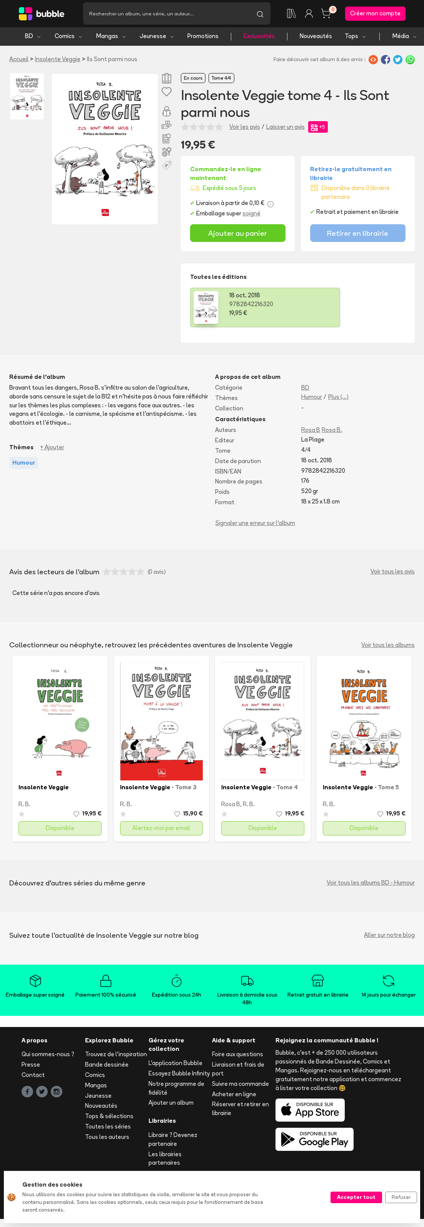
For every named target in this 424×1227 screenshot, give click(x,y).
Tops (356, 37)
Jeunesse (157, 37)
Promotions (203, 37)
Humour (311, 398)
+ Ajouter (52, 448)
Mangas (111, 37)
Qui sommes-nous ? (48, 1055)
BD (33, 37)
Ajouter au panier (237, 234)
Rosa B (310, 431)
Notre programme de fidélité (176, 1089)
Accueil (18, 60)
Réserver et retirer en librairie (240, 1110)
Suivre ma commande (240, 1085)
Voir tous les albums (388, 646)
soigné (251, 214)
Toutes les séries (108, 1127)
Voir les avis (244, 128)
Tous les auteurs (107, 1138)
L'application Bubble (175, 1064)
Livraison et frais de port (238, 1070)
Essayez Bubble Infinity (179, 1074)
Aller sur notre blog (389, 936)
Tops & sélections (109, 1117)
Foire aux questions (237, 1055)
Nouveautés (316, 37)
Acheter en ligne (234, 1095)
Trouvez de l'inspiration (116, 1055)
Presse (31, 1066)
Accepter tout (356, 1197)
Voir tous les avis (393, 573)
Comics (69, 37)
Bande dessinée (107, 1066)
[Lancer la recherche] (260, 14)
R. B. (24, 805)
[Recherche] (166, 14)
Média (404, 37)
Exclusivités (259, 37)
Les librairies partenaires (165, 1160)
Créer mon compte (375, 14)
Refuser (401, 1197)
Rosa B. (332, 431)
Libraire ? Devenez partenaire (173, 1140)
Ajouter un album (171, 1104)
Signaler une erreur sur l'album (255, 524)
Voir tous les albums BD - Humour (371, 884)
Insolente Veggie (57, 60)
